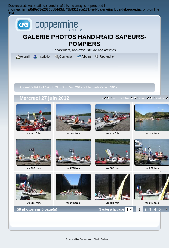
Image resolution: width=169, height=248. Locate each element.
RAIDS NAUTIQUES (49, 87)
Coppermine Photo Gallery (93, 239)
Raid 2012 (74, 87)
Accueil (25, 87)
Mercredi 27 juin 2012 (102, 87)
